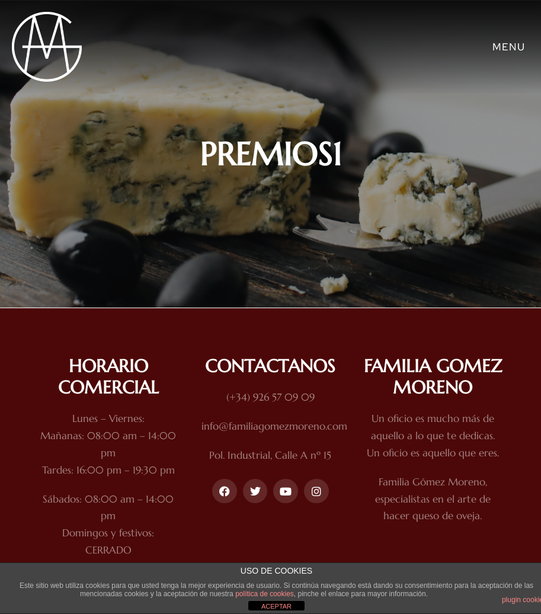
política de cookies (264, 594)
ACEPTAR (276, 606)
